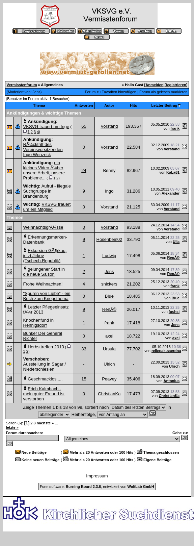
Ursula (109, 348)
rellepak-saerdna (166, 351)
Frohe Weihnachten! (43, 284)
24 (83, 170)
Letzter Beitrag (164, 105)
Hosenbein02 (109, 239)
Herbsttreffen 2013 (46, 346)
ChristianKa (109, 393)
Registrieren (175, 85)
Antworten (84, 105)
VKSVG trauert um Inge (46, 126)
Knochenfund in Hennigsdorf (38, 323)
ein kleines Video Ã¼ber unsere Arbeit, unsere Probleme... (44, 170)
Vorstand (109, 126)
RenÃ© (173, 257)
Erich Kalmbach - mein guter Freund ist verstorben (44, 393)
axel (109, 336)
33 (83, 348)
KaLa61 (172, 172)
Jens (36, 92)
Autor (109, 105)
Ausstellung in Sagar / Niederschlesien (44, 367)
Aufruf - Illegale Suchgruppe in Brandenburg (47, 191)
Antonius (172, 381)
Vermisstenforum (22, 85)
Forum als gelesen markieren (163, 92)
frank (174, 128)
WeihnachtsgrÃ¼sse (43, 227)
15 (83, 378)
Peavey (109, 378)
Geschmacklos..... (45, 378)
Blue (109, 296)
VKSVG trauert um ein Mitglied (47, 207)
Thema (39, 105)
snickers (109, 284)
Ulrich (109, 364)
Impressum (97, 475)
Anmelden (154, 85)
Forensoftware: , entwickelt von (97, 487)
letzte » (12, 427)
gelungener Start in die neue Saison (44, 272)
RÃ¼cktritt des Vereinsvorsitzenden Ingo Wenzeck (43, 149)
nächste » (45, 423)
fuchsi (174, 311)
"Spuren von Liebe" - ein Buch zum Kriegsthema (47, 296)
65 (83, 126)
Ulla (176, 242)
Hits (133, 105)
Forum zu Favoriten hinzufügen (110, 92)
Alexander (170, 193)
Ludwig (109, 255)
